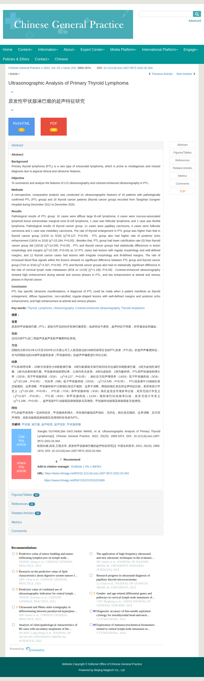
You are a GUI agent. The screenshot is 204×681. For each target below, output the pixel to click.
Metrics (17, 522)
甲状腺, (27, 424)
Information (48, 50)
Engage (190, 50)
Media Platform (123, 50)
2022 (47, 67)
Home (7, 50)
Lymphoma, (46, 308)
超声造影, (60, 424)
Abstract (17, 145)
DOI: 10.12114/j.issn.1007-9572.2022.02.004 (73, 450)
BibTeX (96, 466)
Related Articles (26, 513)
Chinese (61, 59)
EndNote (76, 466)
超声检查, (47, 424)
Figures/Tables (25, 494)
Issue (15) (69, 67)
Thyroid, (32, 308)
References (23, 504)
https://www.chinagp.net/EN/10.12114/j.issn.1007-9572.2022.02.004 (87, 473)
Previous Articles (160, 73)
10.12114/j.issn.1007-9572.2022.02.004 (128, 67)
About (69, 50)
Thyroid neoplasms (133, 308)
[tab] (86, 145)
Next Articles (186, 73)
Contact (42, 59)
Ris (87, 466)
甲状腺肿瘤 (74, 424)
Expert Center (92, 50)
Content (25, 50)
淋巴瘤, (36, 424)
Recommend (72, 459)
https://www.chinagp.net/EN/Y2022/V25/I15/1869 (74, 480)
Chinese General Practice (24, 67)
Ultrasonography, (64, 308)
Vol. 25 (55, 67)
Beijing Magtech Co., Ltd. (109, 670)
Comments (19, 531)
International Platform (160, 50)
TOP (182, 191)
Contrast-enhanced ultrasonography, (98, 308)
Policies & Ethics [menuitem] (16, 59)
